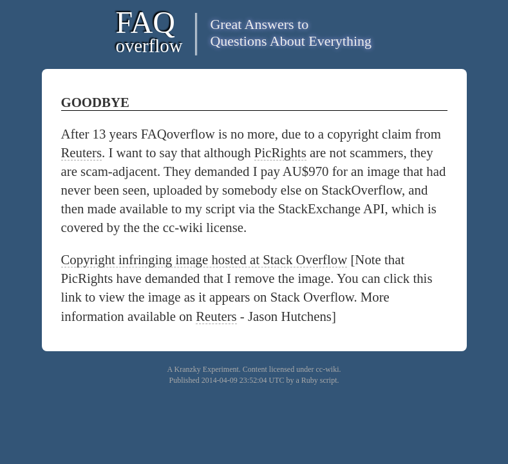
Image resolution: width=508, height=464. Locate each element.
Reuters (81, 152)
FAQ (149, 30)
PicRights (280, 152)
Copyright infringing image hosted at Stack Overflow (204, 259)
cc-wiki (327, 369)
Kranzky (187, 369)
